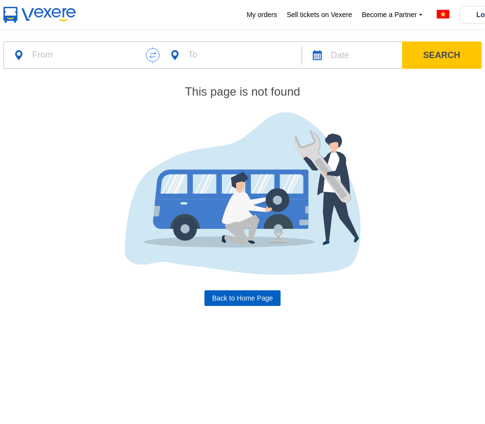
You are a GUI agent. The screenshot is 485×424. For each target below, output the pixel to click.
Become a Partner (393, 15)
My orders (261, 15)
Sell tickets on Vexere (319, 15)
